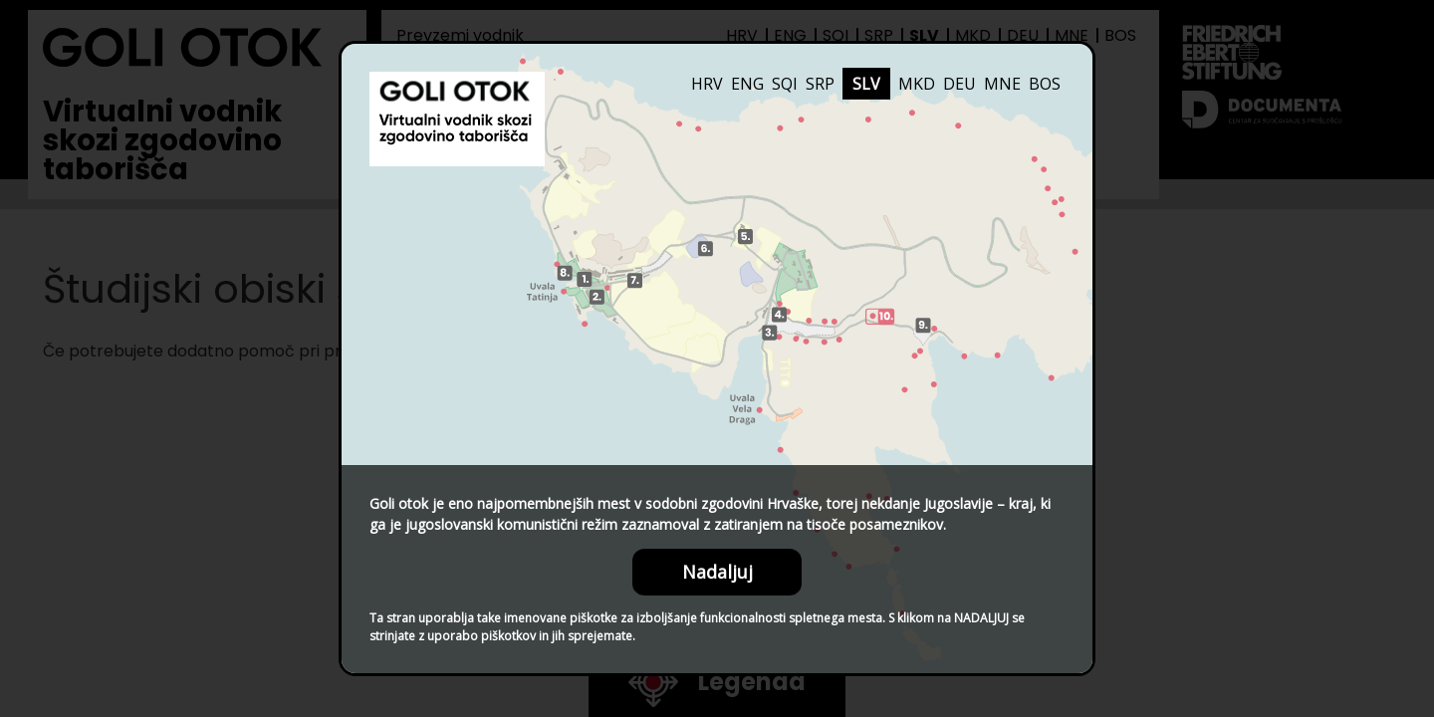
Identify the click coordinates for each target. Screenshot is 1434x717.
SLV (866, 84)
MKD (916, 84)
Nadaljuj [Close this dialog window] (717, 572)
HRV (707, 84)
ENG (747, 84)
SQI (785, 84)
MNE (1002, 84)
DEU (959, 84)
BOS (1045, 84)
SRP (820, 84)
